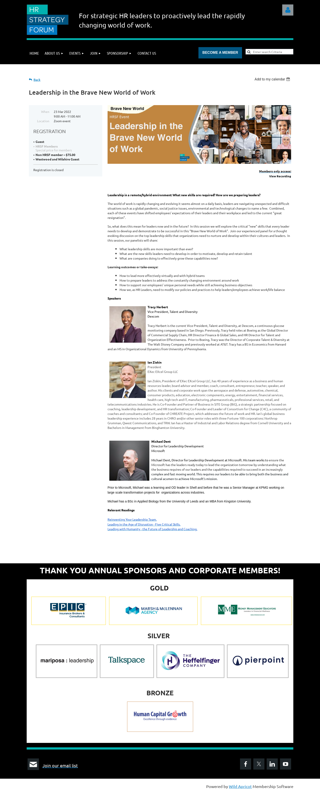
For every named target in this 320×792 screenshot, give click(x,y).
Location (43, 121)
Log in (287, 10)
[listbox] (272, 79)
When (45, 112)
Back (37, 80)
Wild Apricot (240, 786)
